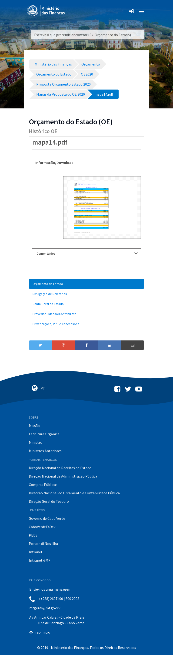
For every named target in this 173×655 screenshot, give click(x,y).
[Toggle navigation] (72, 11)
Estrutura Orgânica (44, 434)
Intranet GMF (39, 560)
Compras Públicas (43, 484)
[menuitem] (86, 284)
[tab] (86, 253)
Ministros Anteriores (45, 450)
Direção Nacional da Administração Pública (63, 476)
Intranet (36, 552)
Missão (34, 425)
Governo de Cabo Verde (47, 518)
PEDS (33, 535)
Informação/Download (54, 162)
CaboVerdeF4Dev (42, 526)
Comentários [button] (87, 253)
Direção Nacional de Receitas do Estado (60, 467)
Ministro (35, 442)
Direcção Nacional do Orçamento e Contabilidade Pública (74, 493)
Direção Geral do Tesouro (49, 501)
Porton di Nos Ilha (43, 543)
